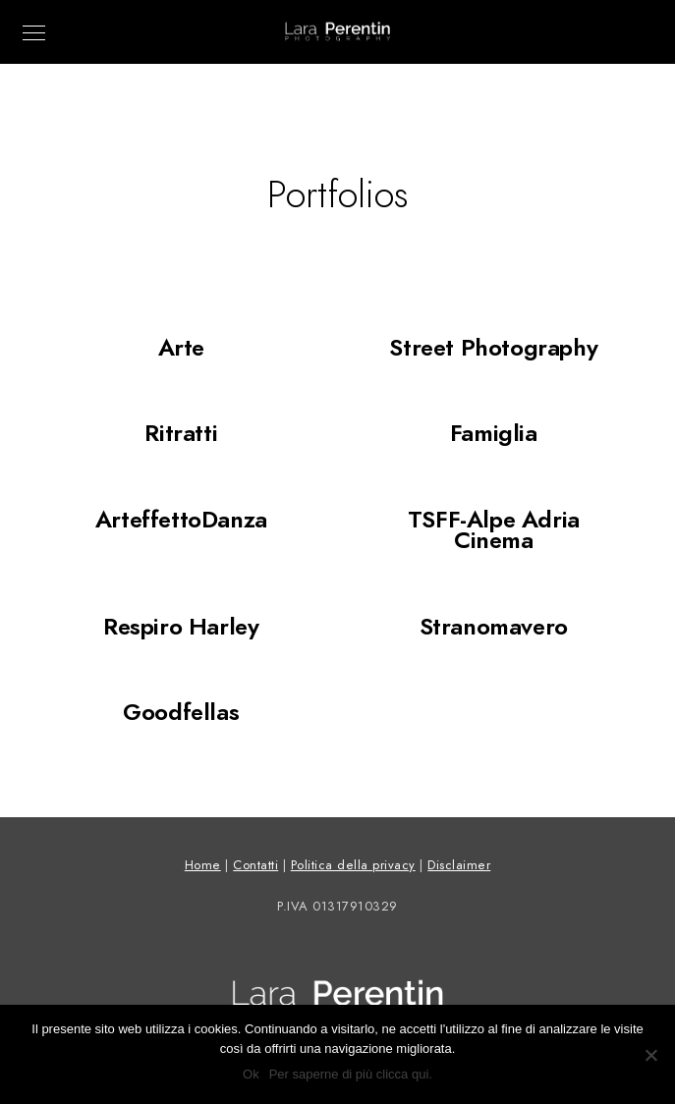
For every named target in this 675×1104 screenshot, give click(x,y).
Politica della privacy (353, 865)
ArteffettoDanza (181, 519)
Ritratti (180, 432)
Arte (181, 347)
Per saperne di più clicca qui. (350, 1074)
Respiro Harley (180, 626)
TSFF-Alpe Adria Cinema (494, 530)
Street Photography (493, 347)
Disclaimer (458, 865)
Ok (251, 1074)
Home (203, 865)
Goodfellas (181, 711)
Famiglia (493, 432)
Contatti (255, 865)
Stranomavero (494, 626)
